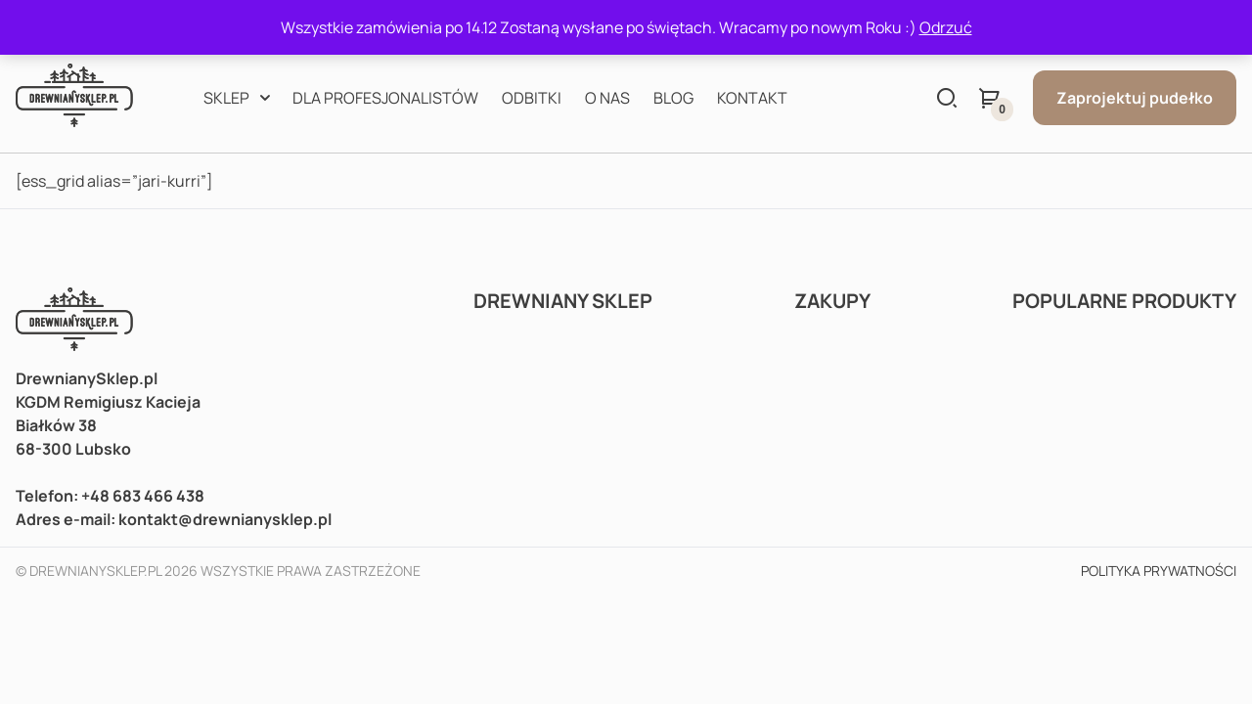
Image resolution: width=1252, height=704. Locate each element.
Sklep (226, 98)
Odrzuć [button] (945, 27)
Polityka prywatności (1158, 570)
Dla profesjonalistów (385, 98)
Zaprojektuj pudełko (1134, 98)
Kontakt (752, 98)
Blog (673, 98)
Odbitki (531, 98)
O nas (607, 98)
